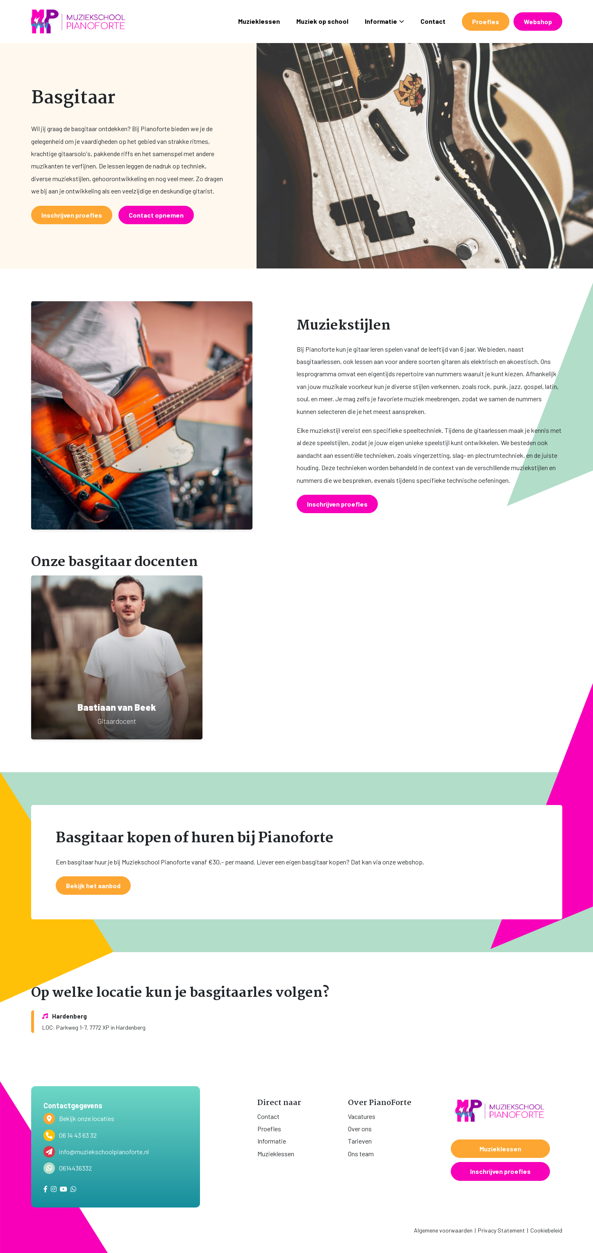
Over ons (360, 1128)
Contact (432, 21)
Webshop (538, 21)
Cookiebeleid (546, 1230)
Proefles (485, 21)
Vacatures (361, 1116)
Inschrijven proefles (500, 1171)
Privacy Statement (501, 1230)
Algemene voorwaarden (443, 1230)
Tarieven (360, 1141)
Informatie (384, 21)
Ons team (361, 1153)
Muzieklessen (259, 21)
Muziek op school (322, 21)
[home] (78, 21)
